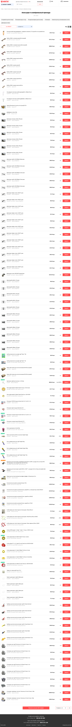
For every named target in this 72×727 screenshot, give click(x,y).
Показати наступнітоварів (36, 708)
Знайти (40, 4)
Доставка (28, 725)
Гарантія (39, 725)
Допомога (18, 1)
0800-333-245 (44, 722)
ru (29, 1)
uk (28, 1)
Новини (21, 1)
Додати (66, 32)
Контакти (26, 1)
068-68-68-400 (40, 1)
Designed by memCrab (67, 725)
